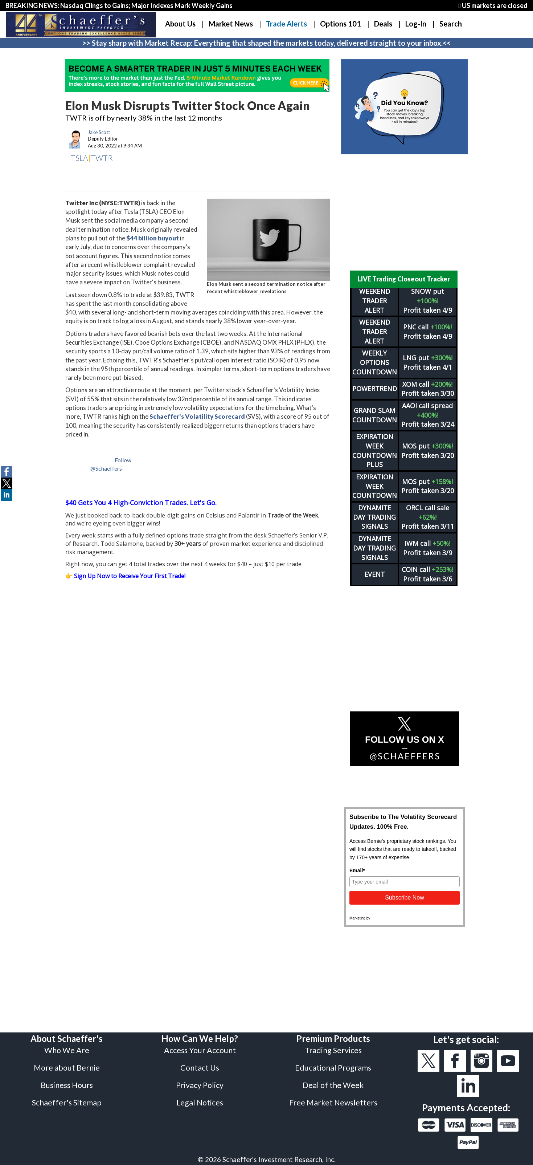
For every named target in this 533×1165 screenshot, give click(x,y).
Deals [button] (383, 23)
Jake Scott (99, 132)
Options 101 (340, 23)
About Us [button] (180, 23)
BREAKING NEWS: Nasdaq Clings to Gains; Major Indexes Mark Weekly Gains (119, 5)
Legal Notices (199, 1083)
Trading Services (333, 1031)
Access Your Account (200, 1031)
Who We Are (66, 1031)
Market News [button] (231, 23)
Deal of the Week (333, 1066)
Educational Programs (333, 1049)
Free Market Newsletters (333, 1083)
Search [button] (450, 23)
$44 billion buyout (152, 238)
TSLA (79, 157)
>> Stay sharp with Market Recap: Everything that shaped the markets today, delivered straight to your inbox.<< (266, 42)
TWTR (102, 157)
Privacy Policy (200, 1066)
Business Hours (67, 1066)
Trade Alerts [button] (286, 23)
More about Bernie (67, 1049)
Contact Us (199, 1049)
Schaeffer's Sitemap (67, 1083)
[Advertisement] (404, 212)
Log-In (415, 23)
